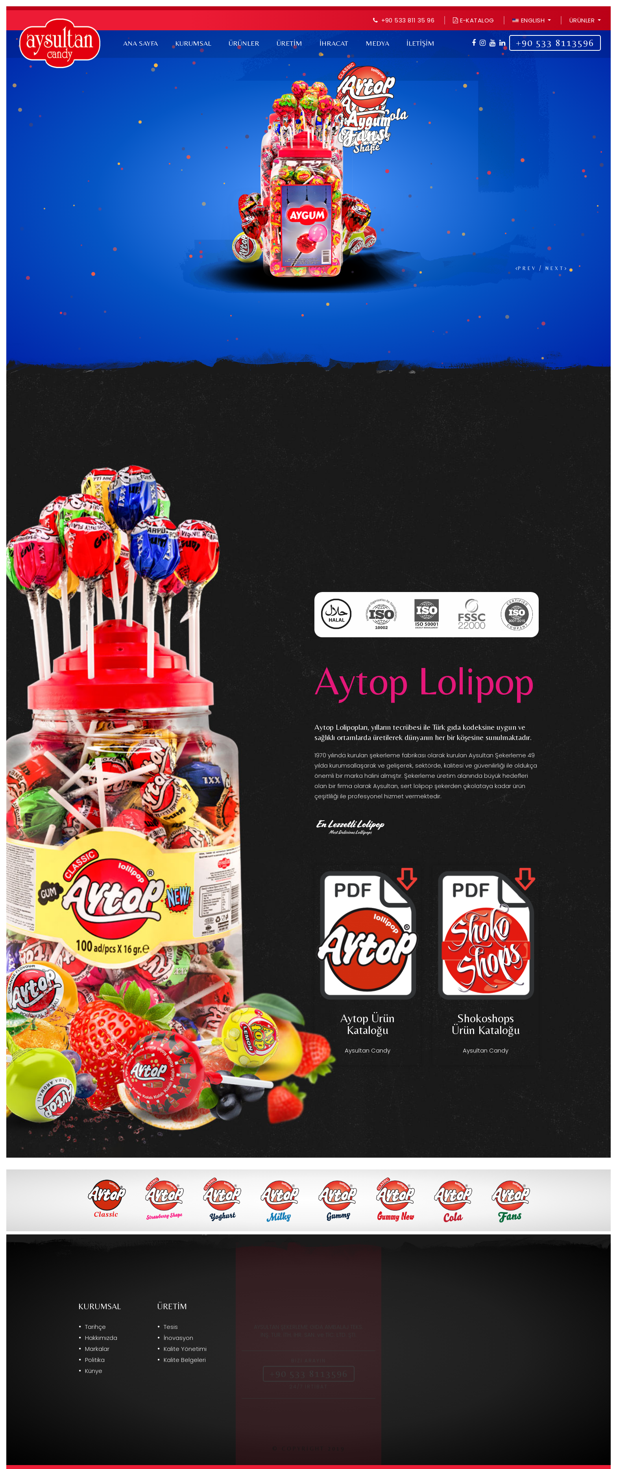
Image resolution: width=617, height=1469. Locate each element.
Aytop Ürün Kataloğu (367, 1024)
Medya (377, 43)
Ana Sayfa (140, 43)
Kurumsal (193, 43)
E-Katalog (473, 20)
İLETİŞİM (420, 43)
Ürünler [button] (583, 20)
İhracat (334, 43)
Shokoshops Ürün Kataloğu (486, 1024)
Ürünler (244, 43)
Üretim (289, 43)
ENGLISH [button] (529, 20)
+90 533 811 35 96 (408, 20)
